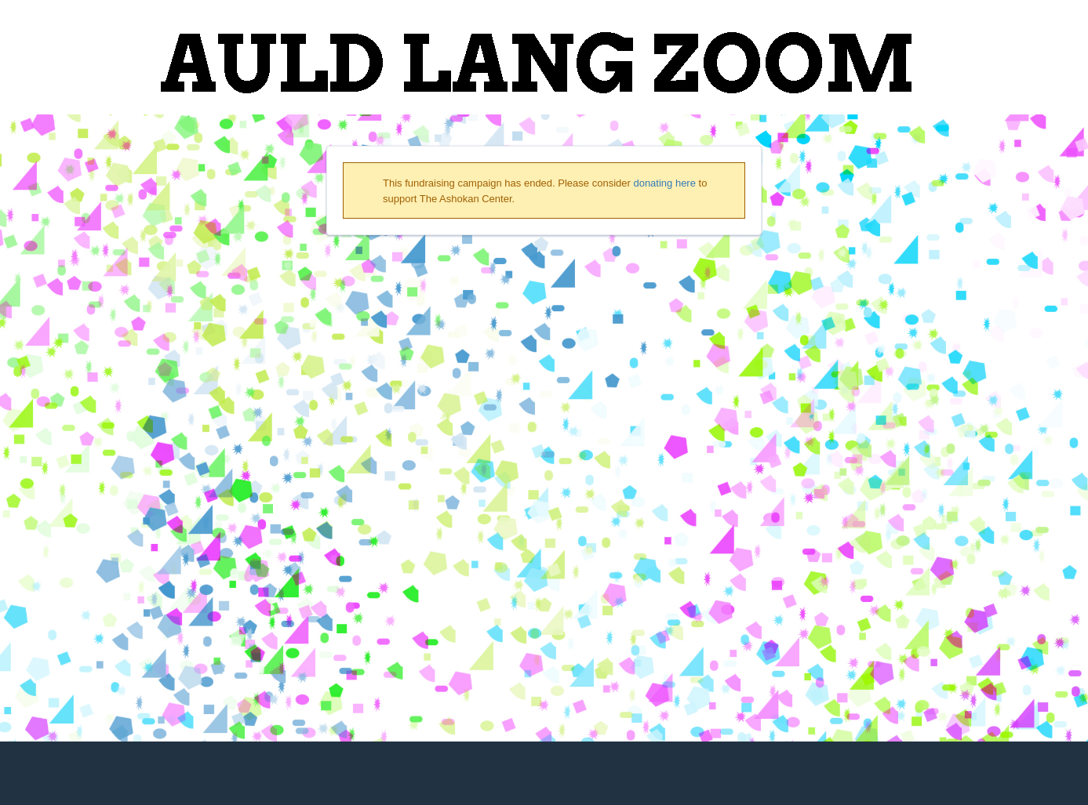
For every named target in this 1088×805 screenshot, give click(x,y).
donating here (664, 183)
